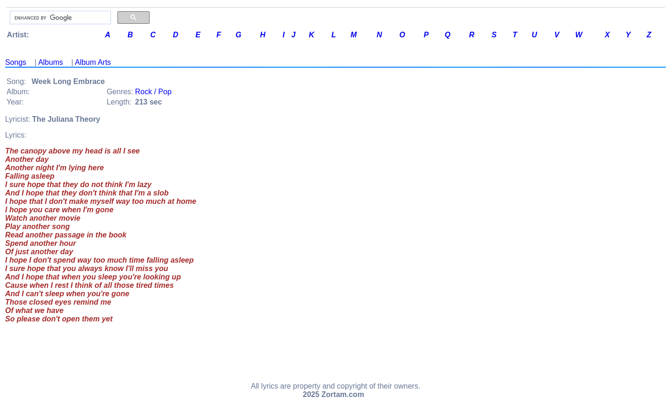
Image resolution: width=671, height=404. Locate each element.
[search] (59, 18)
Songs (15, 62)
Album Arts (93, 62)
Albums (50, 62)
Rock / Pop (153, 92)
